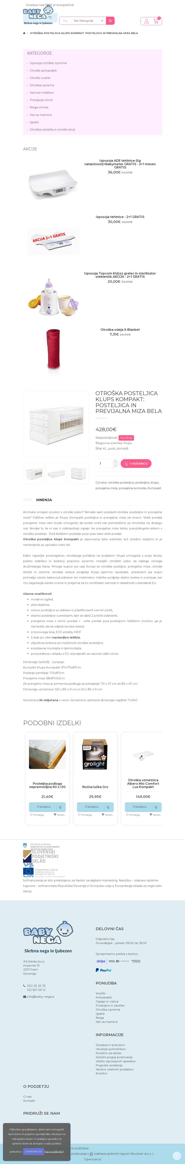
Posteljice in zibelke (110, 1005)
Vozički (100, 993)
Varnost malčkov (42, 92)
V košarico (136, 464)
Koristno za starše (108, 1053)
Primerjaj (37, 814)
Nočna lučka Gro (95, 787)
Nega (100, 1018)
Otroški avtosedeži (43, 70)
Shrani (59, 814)
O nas (27, 1096)
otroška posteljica (121, 482)
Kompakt (154, 488)
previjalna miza (106, 488)
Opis (27, 500)
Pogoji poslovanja (74, 1153)
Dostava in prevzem (110, 1045)
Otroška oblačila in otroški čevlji (52, 129)
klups (155, 482)
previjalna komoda (132, 488)
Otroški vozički (40, 78)
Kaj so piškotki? (54, 1151)
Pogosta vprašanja (109, 1065)
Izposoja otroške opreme (48, 63)
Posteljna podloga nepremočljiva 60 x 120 (47, 785)
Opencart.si (92, 1159)
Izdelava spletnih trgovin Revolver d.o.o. (123, 1153)
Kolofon (101, 1073)
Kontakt (29, 1100)
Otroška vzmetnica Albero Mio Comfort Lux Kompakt (143, 783)
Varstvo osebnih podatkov (115, 1069)
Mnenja (44, 500)
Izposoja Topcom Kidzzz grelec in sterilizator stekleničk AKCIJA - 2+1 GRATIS (120, 275)
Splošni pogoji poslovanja (114, 1057)
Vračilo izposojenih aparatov (116, 1061)
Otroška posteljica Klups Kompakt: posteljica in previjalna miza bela (84, 33)
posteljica (142, 482)
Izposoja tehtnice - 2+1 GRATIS (120, 217)
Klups (127, 443)
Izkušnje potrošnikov (111, 1049)
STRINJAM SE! (33, 1151)
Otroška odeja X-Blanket (120, 330)
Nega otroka (39, 107)
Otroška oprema (42, 85)
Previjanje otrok (41, 100)
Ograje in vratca (107, 1001)
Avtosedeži (104, 997)
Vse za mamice (41, 115)
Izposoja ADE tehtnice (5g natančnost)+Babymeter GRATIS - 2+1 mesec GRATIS (120, 164)
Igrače (34, 122)
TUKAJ (132, 700)
